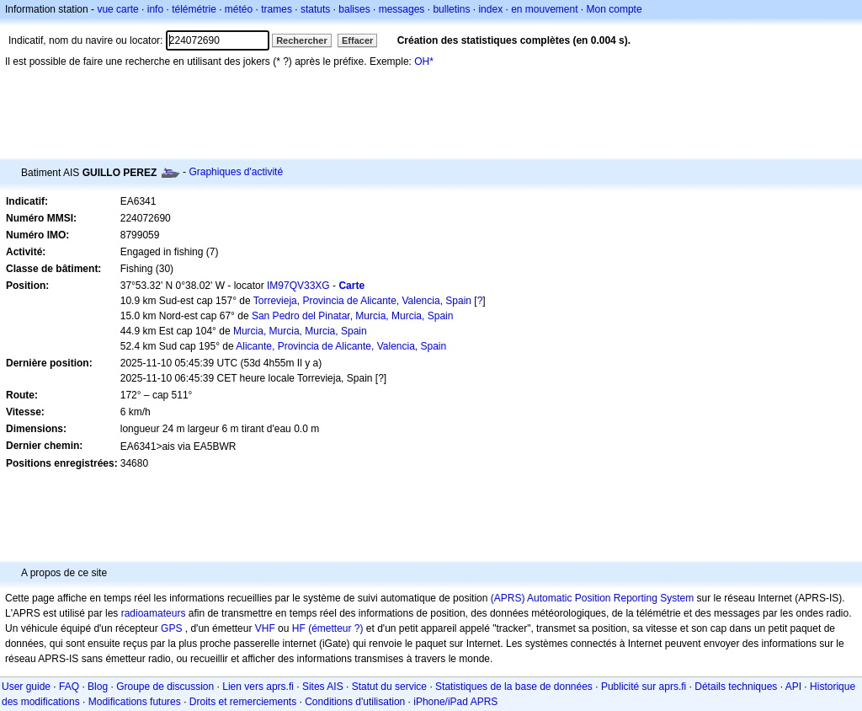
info (155, 9)
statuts (315, 9)
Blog (98, 686)
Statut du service (389, 686)
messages (402, 9)
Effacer (357, 40)
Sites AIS (322, 686)
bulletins (451, 9)
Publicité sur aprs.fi (643, 686)
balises (354, 9)
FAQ (69, 686)
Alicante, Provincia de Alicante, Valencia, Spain (341, 346)
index (490, 9)
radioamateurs (153, 613)
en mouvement (544, 9)
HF (299, 628)
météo (239, 9)
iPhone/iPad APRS (455, 702)
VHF (265, 628)
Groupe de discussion (165, 686)
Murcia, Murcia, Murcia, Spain (300, 331)
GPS (171, 628)
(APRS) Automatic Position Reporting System (592, 598)
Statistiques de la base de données (514, 686)
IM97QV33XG (298, 285)
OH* (424, 61)
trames (276, 9)
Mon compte (614, 9)
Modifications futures (134, 702)
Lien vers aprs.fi (258, 686)
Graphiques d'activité (236, 172)
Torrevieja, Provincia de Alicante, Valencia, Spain (362, 301)
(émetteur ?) (335, 628)
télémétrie (194, 9)
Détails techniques (735, 686)
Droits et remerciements (242, 702)
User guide (26, 686)
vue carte (117, 9)
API (793, 686)
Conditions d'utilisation (355, 702)
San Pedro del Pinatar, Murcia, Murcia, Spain (352, 316)
